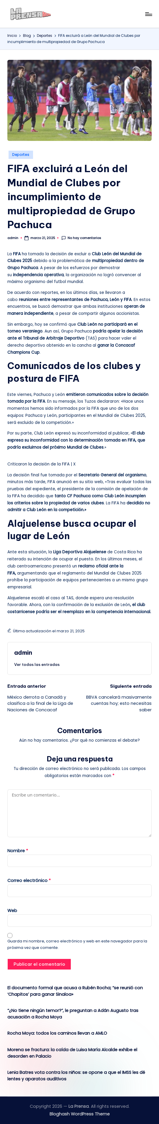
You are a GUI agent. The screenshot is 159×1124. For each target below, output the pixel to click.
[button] (37, 664)
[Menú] (148, 14)
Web (12, 911)
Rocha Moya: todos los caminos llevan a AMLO (57, 1033)
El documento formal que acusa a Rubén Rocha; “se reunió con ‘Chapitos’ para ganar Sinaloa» (75, 991)
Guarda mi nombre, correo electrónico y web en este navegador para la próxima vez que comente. (77, 944)
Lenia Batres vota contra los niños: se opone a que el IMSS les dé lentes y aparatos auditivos (76, 1075)
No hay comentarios (81, 238)
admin (23, 652)
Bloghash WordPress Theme (80, 1114)
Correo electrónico (29, 880)
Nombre (17, 851)
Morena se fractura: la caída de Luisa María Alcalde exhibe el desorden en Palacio (72, 1053)
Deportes (20, 154)
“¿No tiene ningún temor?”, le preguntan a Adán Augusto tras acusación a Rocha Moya (72, 1014)
